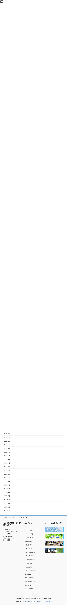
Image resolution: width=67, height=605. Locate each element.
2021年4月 (7, 459)
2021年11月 (7, 441)
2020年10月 (7, 478)
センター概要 (30, 534)
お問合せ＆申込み (30, 589)
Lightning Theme (33, 601)
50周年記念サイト (30, 581)
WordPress (23, 601)
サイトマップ (23, 518)
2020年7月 (7, 488)
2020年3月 (7, 503)
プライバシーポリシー (11, 518)
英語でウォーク (30, 563)
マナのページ (30, 537)
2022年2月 (7, 434)
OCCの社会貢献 (29, 578)
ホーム (27, 526)
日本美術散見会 (30, 570)
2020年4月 (7, 499)
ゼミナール (29, 548)
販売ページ (28, 585)
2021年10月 (7, 445)
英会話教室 (28, 574)
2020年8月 (7, 485)
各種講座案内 (28, 541)
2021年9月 (7, 448)
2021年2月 (7, 467)
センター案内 (28, 530)
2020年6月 (7, 492)
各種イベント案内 (30, 552)
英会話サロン (30, 556)
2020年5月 (7, 496)
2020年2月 (7, 507)
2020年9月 (7, 481)
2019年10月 (7, 510)
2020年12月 (7, 474)
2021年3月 (7, 463)
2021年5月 (7, 456)
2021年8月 (7, 452)
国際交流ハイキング (31, 559)
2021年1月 (7, 470)
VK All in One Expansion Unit (45, 601)
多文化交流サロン (31, 567)
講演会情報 (29, 545)
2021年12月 (7, 437)
